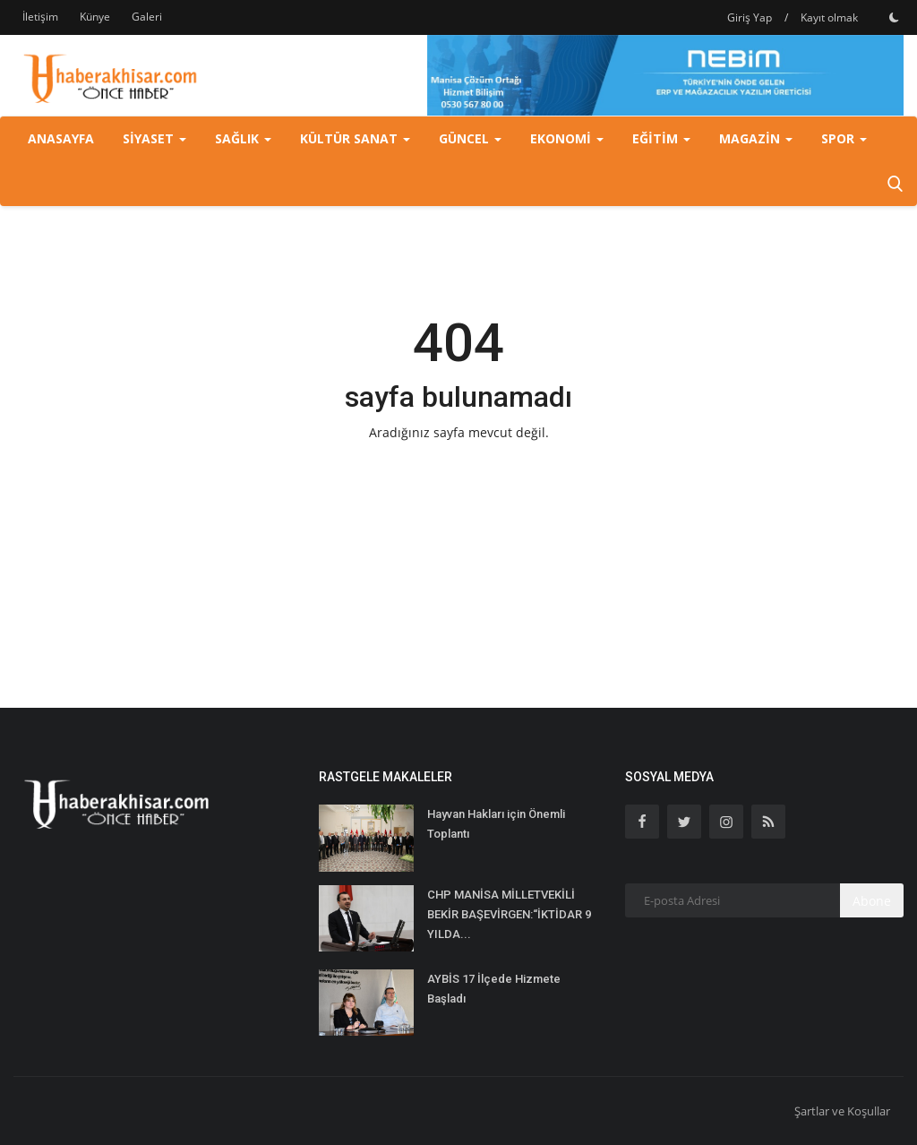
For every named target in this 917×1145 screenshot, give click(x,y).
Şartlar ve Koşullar (842, 1111)
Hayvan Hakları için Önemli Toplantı (496, 823)
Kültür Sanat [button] (355, 138)
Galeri (147, 16)
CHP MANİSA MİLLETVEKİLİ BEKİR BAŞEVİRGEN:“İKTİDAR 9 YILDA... (509, 914)
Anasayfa (61, 138)
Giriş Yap (749, 17)
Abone (872, 900)
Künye (95, 16)
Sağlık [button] (243, 138)
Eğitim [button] (661, 138)
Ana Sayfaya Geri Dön (458, 469)
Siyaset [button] (154, 138)
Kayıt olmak (829, 17)
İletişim (40, 16)
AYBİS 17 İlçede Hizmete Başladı (494, 988)
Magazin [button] (756, 138)
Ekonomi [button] (567, 138)
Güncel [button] (470, 138)
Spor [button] (844, 138)
